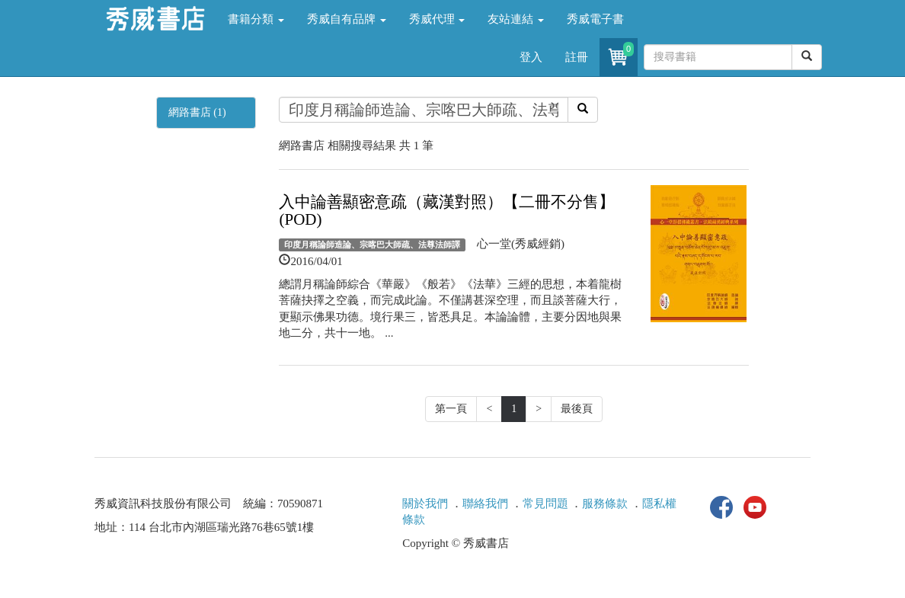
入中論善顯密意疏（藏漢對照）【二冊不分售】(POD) (447, 211)
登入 (531, 57)
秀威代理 (437, 19)
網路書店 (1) (197, 112)
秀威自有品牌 (346, 19)
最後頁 (577, 408)
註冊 (576, 57)
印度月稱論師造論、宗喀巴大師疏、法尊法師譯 (372, 244)
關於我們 (425, 503)
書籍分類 (256, 19)
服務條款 (605, 503)
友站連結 (516, 19)
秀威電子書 (595, 19)
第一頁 (451, 408)
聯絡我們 (485, 503)
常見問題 (545, 503)
